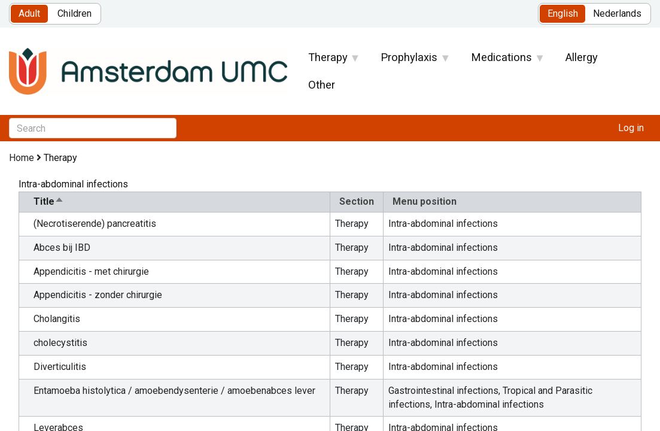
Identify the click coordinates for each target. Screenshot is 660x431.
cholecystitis (60, 342)
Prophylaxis (409, 61)
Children (74, 13)
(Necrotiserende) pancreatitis (95, 223)
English (563, 13)
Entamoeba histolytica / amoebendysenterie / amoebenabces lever (174, 390)
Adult (29, 13)
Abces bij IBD (62, 247)
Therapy (328, 61)
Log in (631, 127)
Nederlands (617, 13)
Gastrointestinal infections (443, 390)
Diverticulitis (60, 366)
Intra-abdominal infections (443, 223)
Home (21, 157)
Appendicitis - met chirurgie (91, 271)
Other (321, 84)
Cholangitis (57, 318)
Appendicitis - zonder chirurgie (98, 295)
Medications (502, 61)
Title (49, 201)
